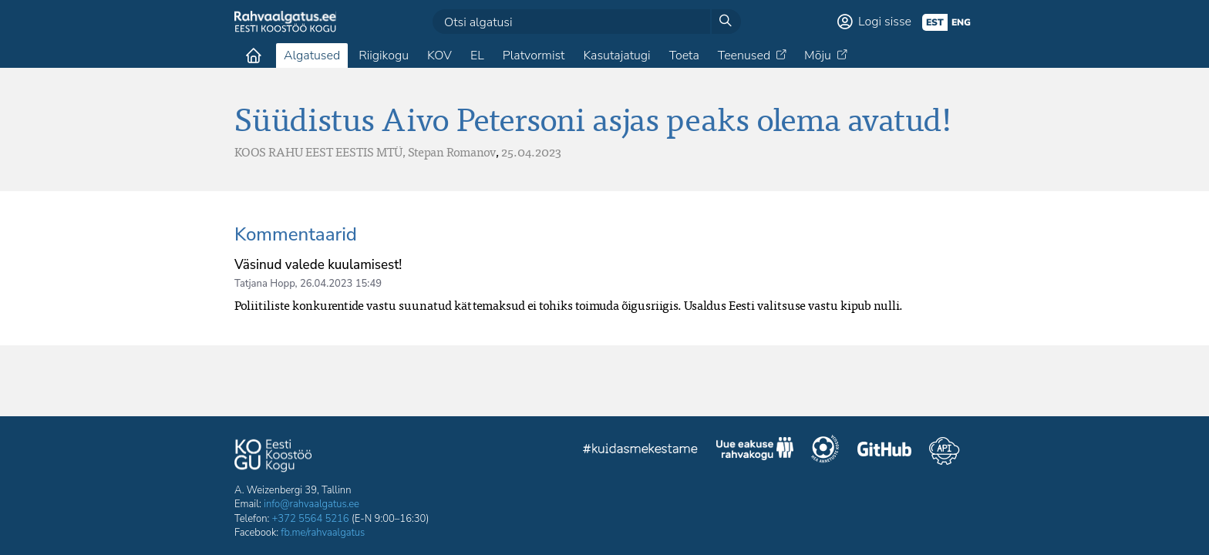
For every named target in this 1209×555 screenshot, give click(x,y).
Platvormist (534, 55)
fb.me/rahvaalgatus (323, 533)
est (935, 22)
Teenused (744, 55)
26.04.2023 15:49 (341, 284)
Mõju (817, 55)
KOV (439, 55)
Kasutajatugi (616, 55)
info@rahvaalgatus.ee (311, 504)
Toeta (684, 55)
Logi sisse (884, 21)
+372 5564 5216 (310, 519)
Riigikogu (384, 55)
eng (961, 22)
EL (477, 55)
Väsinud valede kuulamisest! (318, 265)
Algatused (312, 55)
